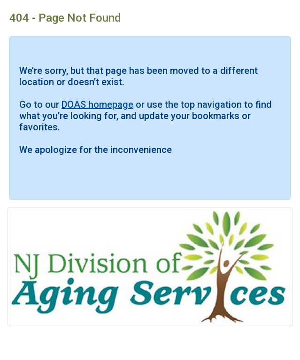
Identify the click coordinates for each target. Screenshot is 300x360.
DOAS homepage (97, 104)
